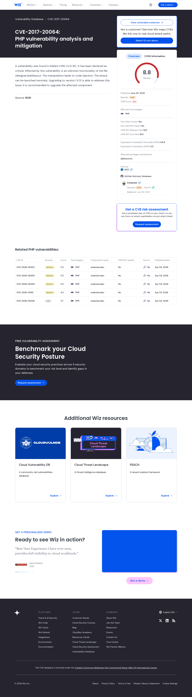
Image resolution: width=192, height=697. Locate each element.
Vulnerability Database (29, 19)
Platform (32, 4)
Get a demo (168, 4)
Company (115, 4)
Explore (56, 495)
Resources (78, 4)
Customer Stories (80, 618)
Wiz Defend (44, 632)
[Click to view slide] (21, 572)
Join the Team (113, 622)
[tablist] (147, 56)
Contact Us (111, 637)
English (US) (168, 612)
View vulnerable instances (147, 22)
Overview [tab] (134, 56)
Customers (96, 4)
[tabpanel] (147, 128)
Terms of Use (124, 683)
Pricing (63, 4)
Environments (45, 642)
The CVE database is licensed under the (96, 667)
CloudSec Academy (82, 632)
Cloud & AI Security (47, 618)
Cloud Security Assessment (85, 646)
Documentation (45, 646)
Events (109, 632)
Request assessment (146, 224)
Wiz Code (43, 622)
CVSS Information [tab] (154, 56)
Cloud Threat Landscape (84, 642)
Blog (74, 627)
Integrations (44, 637)
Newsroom (111, 627)
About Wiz (111, 618)
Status (95, 683)
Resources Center (81, 637)
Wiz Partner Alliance (116, 646)
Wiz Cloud (43, 627)
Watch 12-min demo (147, 40)
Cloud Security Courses (83, 622)
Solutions (48, 4)
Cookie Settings (170, 683)
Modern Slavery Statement (147, 683)
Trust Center (112, 642)
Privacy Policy (108, 683)
